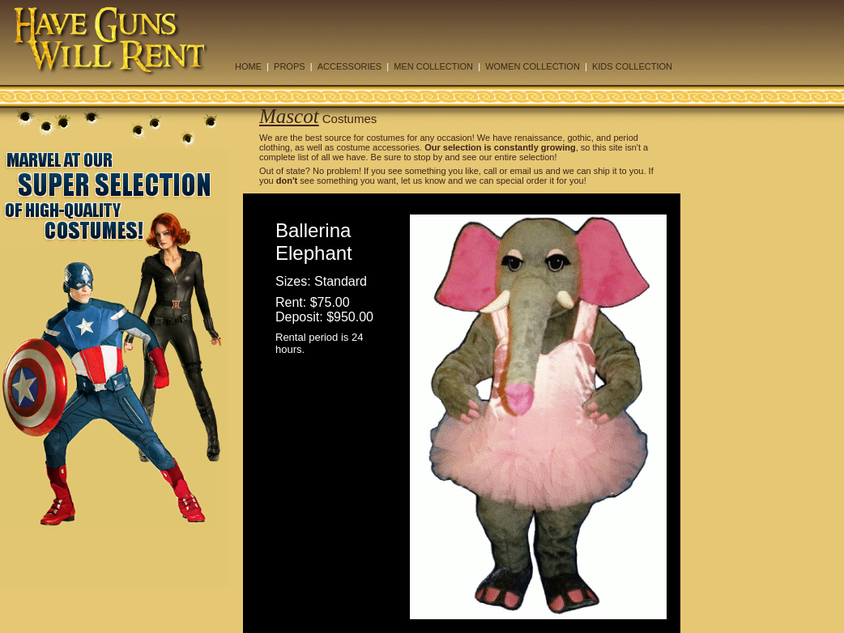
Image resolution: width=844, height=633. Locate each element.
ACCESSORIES (350, 66)
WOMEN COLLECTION (532, 66)
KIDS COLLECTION (632, 66)
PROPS (289, 66)
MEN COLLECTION (433, 66)
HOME (248, 66)
